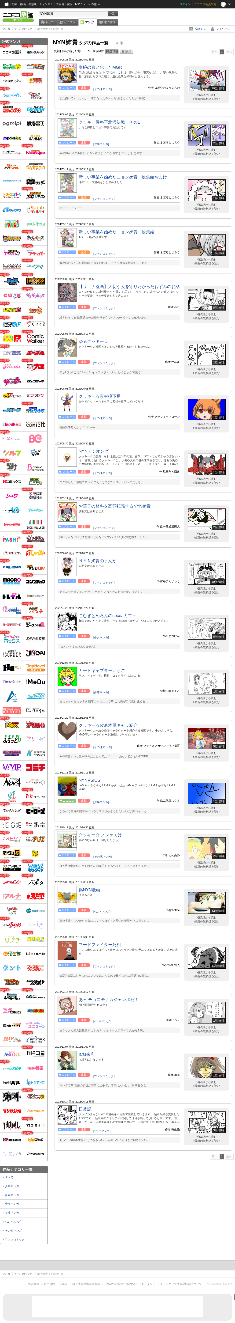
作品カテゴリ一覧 (18, 1169)
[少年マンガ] (101, 144)
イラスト (69, 22)
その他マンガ (13, 1230)
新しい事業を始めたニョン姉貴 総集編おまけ (123, 177)
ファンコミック (15, 1239)
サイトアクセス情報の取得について (179, 1284)
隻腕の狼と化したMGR (100, 67)
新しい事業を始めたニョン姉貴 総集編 (116, 232)
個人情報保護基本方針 (86, 1284)
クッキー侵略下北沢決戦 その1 (109, 122)
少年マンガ (12, 1186)
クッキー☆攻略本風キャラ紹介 (108, 725)
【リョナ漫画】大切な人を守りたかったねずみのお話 (129, 286)
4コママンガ (13, 1221)
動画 (15, 4)
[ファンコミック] (104, 199)
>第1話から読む (206, 95)
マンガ (89, 22)
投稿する (200, 28)
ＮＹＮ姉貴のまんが (98, 560)
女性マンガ (12, 1212)
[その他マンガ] (102, 89)
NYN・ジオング (94, 451)
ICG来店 (87, 1054)
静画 (23, 4)
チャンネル (46, 4)
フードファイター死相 (100, 944)
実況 (70, 4)
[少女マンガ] (101, 637)
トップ (49, 22)
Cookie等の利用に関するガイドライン (129, 1284)
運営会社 (33, 1284)
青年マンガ (12, 1195)
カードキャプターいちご (102, 670)
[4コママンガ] (101, 911)
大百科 (60, 4)
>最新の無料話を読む (206, 99)
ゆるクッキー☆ (93, 341)
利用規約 (49, 1284)
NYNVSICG (90, 780)
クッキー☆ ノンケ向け (100, 835)
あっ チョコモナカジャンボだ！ (109, 999)
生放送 (32, 4)
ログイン (185, 4)
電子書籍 (109, 22)
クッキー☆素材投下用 (100, 396)
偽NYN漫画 (89, 889)
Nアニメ (80, 4)
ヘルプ (63, 1284)
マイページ (223, 28)
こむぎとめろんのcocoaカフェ (107, 615)
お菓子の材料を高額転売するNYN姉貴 (115, 506)
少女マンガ (12, 1203)
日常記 (85, 1109)
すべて (9, 1177)
